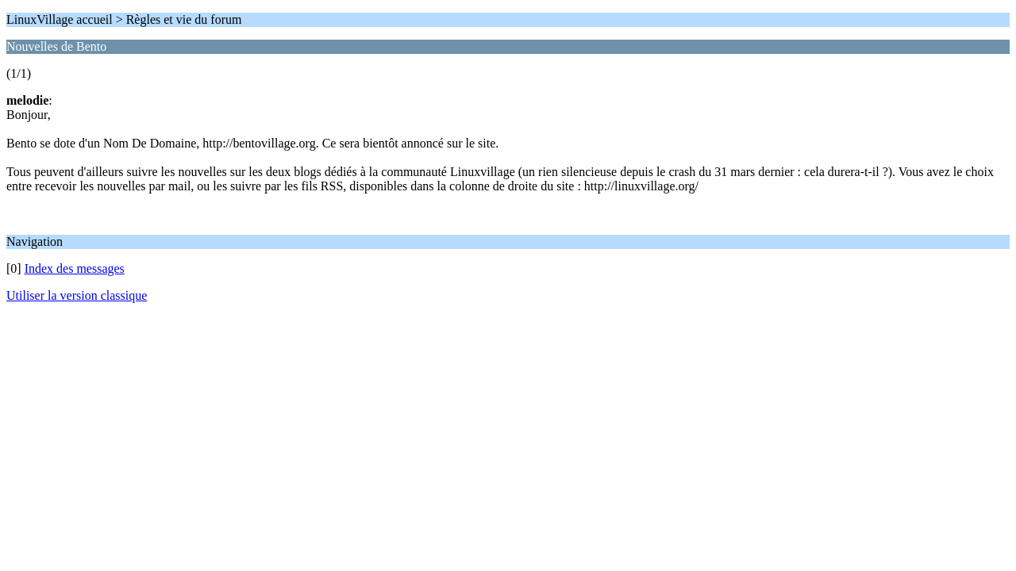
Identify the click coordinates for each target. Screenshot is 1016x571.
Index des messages (75, 268)
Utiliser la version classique (76, 295)
